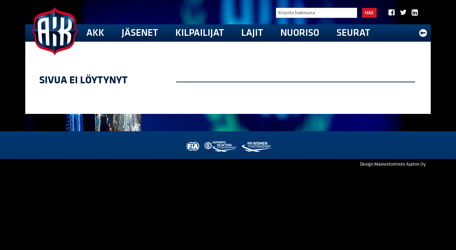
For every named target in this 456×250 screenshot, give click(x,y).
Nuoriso (299, 33)
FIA (192, 146)
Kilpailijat (199, 33)
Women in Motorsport (256, 146)
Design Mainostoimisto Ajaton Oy (393, 164)
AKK (95, 33)
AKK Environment (220, 146)
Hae (369, 13)
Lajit (252, 33)
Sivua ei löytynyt (83, 80)
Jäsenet (140, 33)
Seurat (353, 33)
